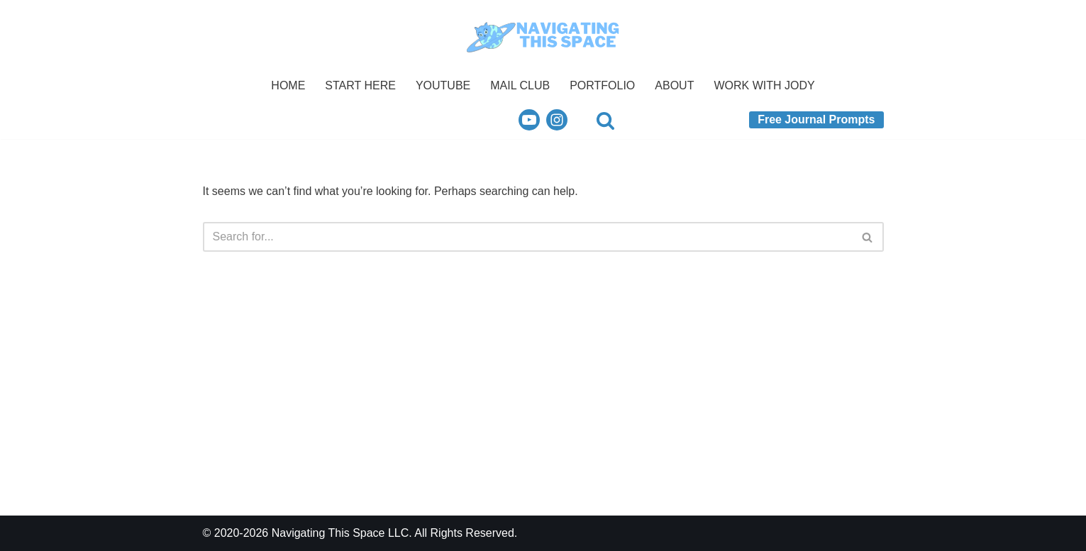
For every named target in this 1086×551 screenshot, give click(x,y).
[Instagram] (556, 119)
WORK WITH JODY (764, 85)
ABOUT (674, 85)
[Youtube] (529, 119)
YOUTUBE (443, 85)
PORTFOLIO (602, 85)
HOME (288, 85)
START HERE (360, 85)
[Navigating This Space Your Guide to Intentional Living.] (543, 35)
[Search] (605, 120)
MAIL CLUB (520, 85)
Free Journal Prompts (816, 119)
